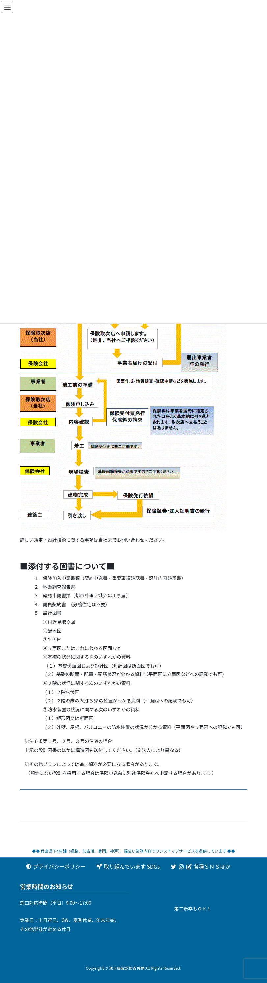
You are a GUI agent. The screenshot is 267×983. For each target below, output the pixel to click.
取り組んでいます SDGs (128, 866)
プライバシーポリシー (55, 866)
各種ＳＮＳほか (200, 866)
